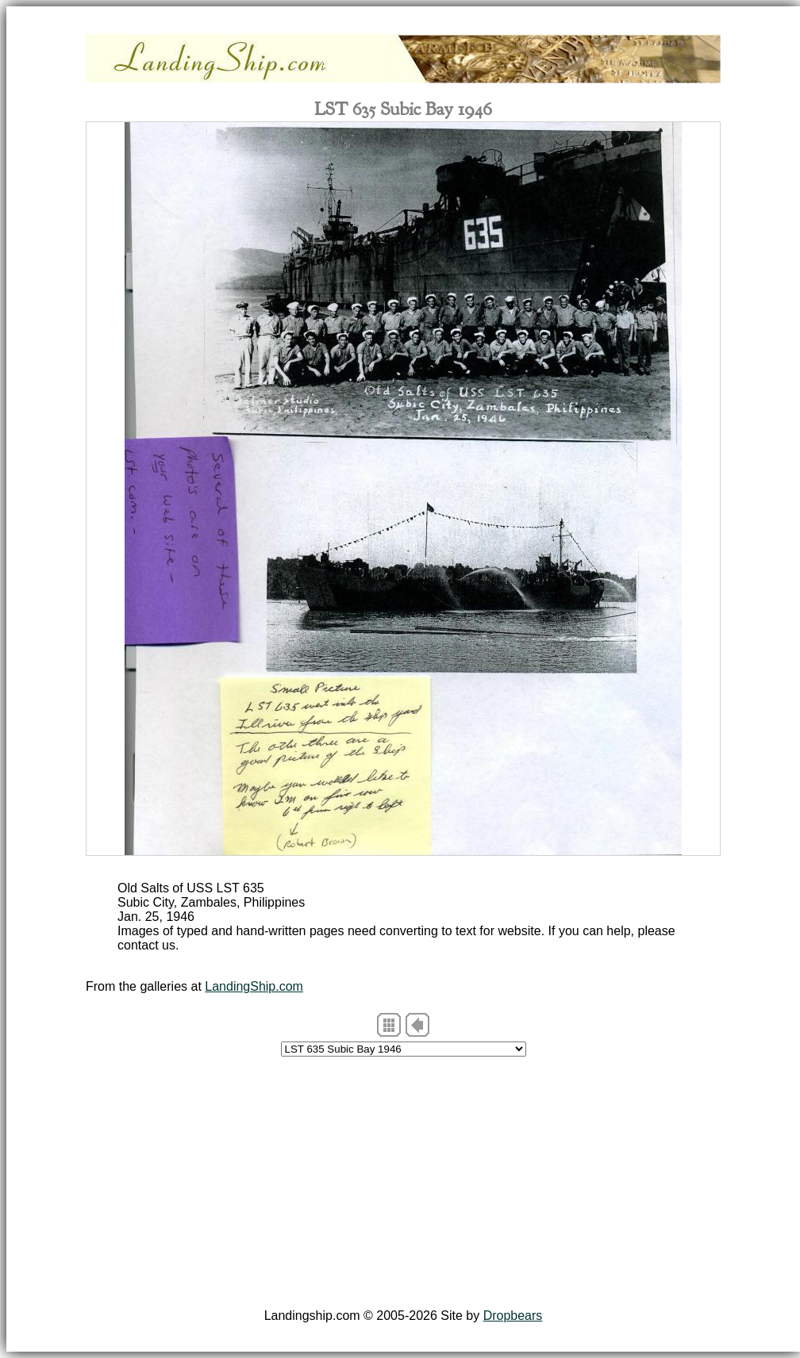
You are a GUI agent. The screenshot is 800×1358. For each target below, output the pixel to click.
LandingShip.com (254, 986)
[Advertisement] (403, 1185)
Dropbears (513, 1315)
